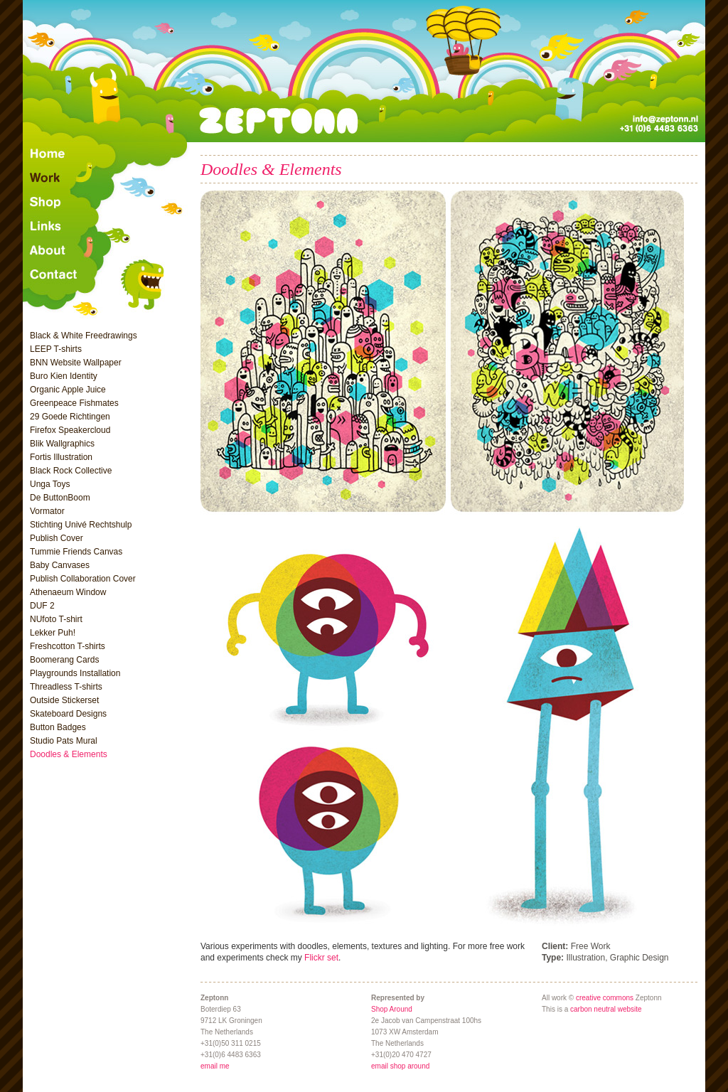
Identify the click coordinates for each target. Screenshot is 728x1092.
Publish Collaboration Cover (83, 579)
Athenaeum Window (68, 592)
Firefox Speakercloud (70, 430)
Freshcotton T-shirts (67, 646)
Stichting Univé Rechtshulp (81, 525)
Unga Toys (50, 484)
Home (108, 154)
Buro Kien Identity (63, 376)
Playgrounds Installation (75, 673)
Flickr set (321, 958)
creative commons (604, 998)
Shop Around (391, 1009)
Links (108, 227)
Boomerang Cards (64, 660)
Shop (108, 203)
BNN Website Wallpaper (76, 363)
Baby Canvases (60, 565)
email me (215, 1066)
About (108, 251)
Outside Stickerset (64, 700)
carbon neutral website (606, 1009)
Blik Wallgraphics (62, 444)
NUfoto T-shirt (56, 619)
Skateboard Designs (68, 714)
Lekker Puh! (52, 633)
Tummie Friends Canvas (76, 552)
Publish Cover (56, 538)
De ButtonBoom (60, 498)
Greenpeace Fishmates (74, 403)
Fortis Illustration (61, 457)
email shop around (400, 1066)
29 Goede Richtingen (70, 417)
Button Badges (58, 727)
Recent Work (108, 178)
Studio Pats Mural (63, 741)
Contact (108, 290)
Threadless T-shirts (66, 687)
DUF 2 (42, 606)
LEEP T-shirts (56, 349)
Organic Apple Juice (68, 390)
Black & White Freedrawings (83, 336)
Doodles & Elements (68, 754)
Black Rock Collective (71, 471)
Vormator (47, 511)
